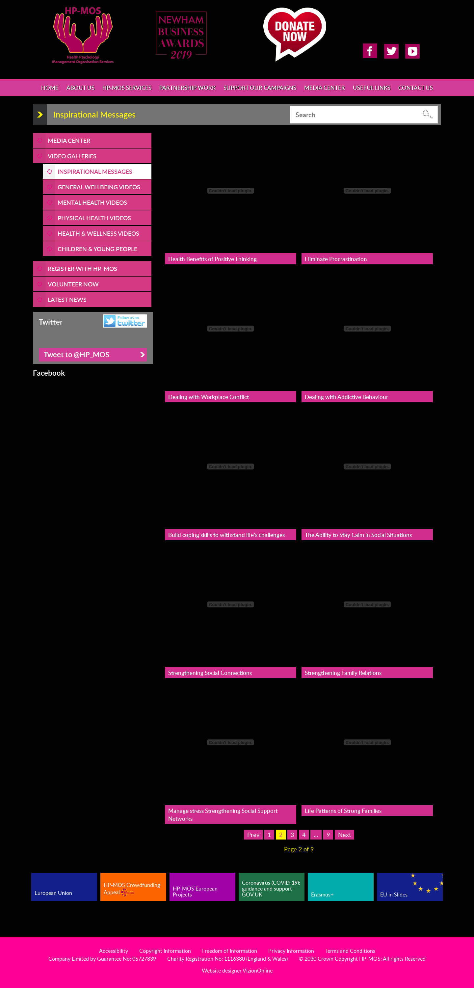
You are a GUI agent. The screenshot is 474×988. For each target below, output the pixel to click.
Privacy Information (291, 950)
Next (344, 835)
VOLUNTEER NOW (73, 284)
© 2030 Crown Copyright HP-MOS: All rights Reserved (362, 958)
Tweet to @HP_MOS (76, 354)
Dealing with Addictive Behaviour (346, 397)
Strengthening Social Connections (210, 673)
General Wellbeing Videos (99, 187)
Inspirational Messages (95, 171)
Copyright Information (165, 950)
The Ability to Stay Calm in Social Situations (358, 535)
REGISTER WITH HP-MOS (82, 268)
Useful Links (371, 88)
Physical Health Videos (94, 218)
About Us (80, 88)
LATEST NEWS (67, 299)
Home (50, 88)
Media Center (324, 88)
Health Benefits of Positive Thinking (212, 259)
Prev (253, 835)
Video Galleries (72, 156)
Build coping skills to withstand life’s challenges (226, 535)
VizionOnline (258, 970)
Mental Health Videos (92, 202)
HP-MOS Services (126, 88)
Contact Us (415, 88)
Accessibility (113, 950)
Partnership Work (187, 88)
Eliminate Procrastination (336, 259)
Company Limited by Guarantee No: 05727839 (102, 958)
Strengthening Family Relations (343, 673)
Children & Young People (97, 249)
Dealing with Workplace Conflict (208, 397)
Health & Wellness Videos (98, 233)
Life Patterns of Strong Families (343, 810)
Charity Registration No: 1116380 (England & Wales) (227, 958)
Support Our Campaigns (260, 88)
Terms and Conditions (350, 950)
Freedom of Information (229, 950)
